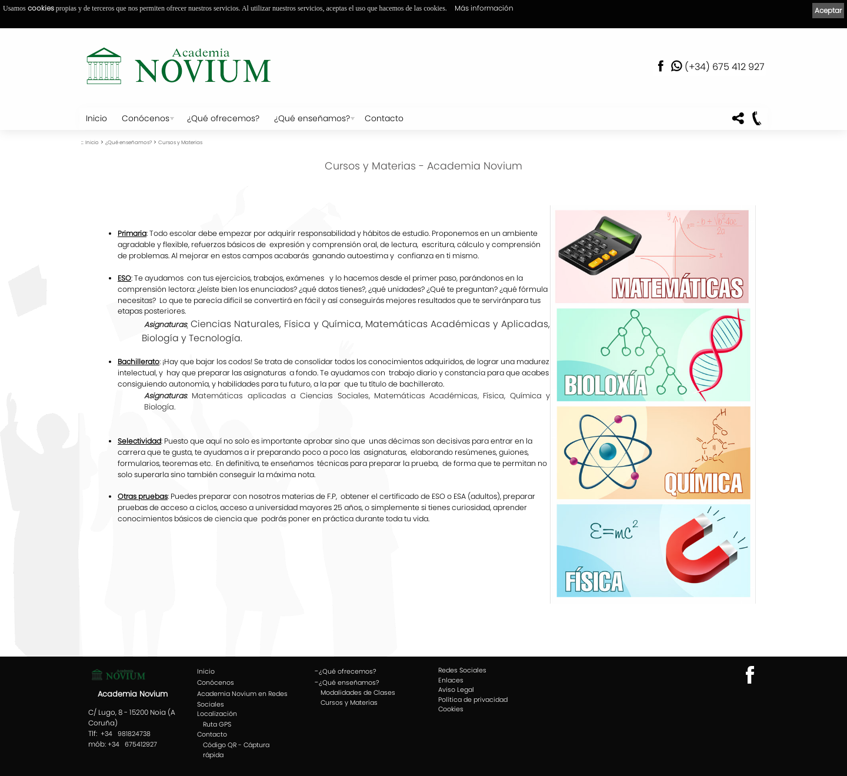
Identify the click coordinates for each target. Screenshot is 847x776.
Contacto (384, 118)
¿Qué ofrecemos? (223, 118)
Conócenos (145, 118)
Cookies (450, 709)
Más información (484, 8)
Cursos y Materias (180, 142)
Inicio (96, 118)
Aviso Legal (456, 689)
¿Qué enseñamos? (312, 118)
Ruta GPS (217, 724)
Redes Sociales (462, 670)
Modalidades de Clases (358, 692)
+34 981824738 (126, 733)
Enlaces (450, 680)
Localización (217, 713)
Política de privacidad (473, 699)
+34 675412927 (132, 744)
